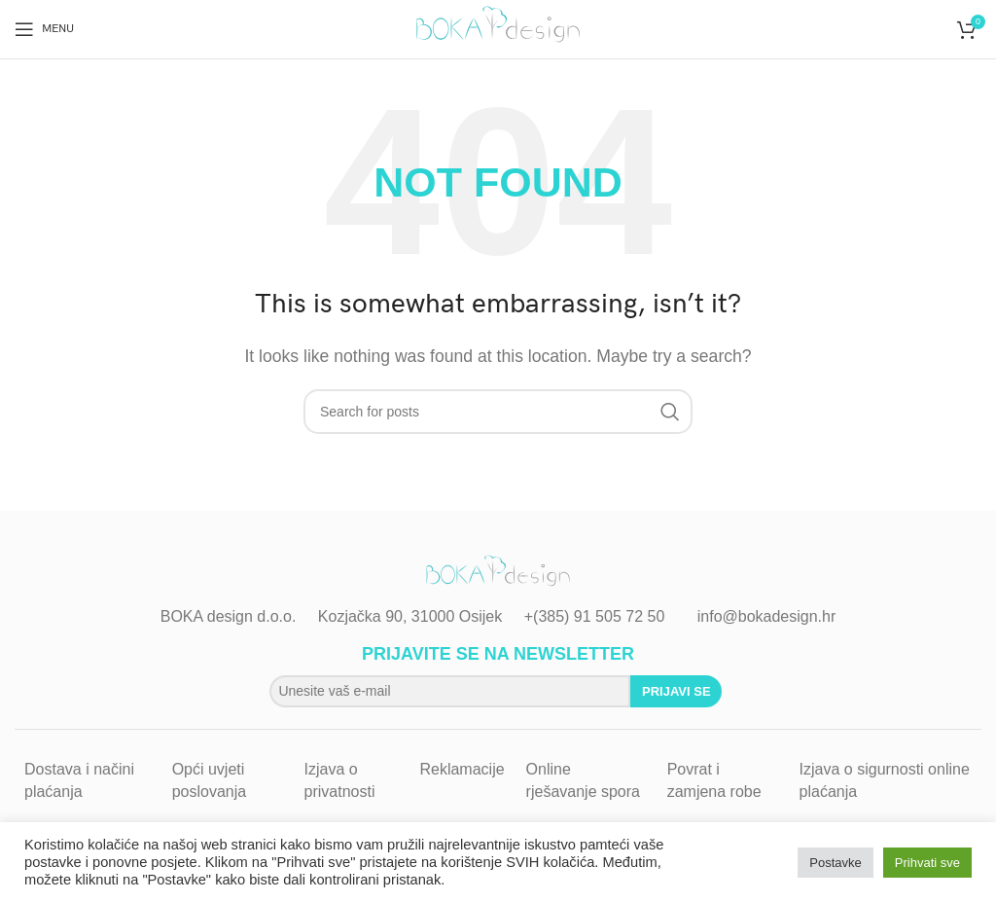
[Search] (498, 411)
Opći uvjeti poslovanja (209, 780)
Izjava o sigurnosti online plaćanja (885, 780)
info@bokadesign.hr (766, 616)
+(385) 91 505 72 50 (594, 616)
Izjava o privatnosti (339, 780)
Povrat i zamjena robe (714, 780)
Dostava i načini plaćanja (79, 780)
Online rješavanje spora (583, 780)
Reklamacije (461, 769)
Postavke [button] (835, 862)
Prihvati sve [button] (927, 862)
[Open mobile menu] (44, 29)
